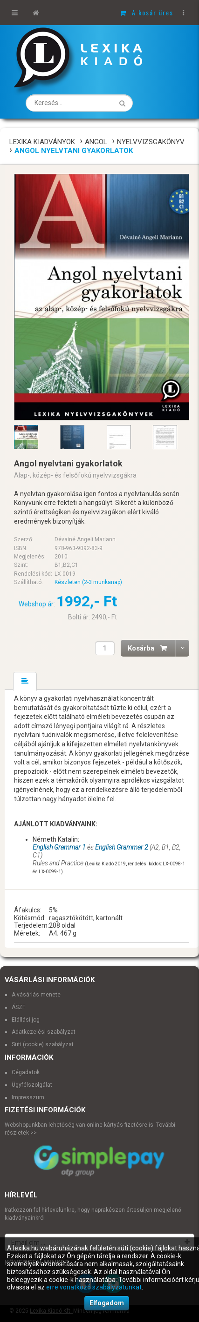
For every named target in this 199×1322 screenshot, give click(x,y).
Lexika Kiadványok (42, 142)
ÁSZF (18, 1007)
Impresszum (28, 1097)
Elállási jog (26, 1019)
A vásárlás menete (36, 994)
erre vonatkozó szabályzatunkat (94, 1287)
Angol (96, 142)
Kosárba (151, 648)
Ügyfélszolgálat (32, 1085)
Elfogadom (106, 1303)
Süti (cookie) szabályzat (43, 1044)
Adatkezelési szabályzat (43, 1032)
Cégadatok (26, 1072)
